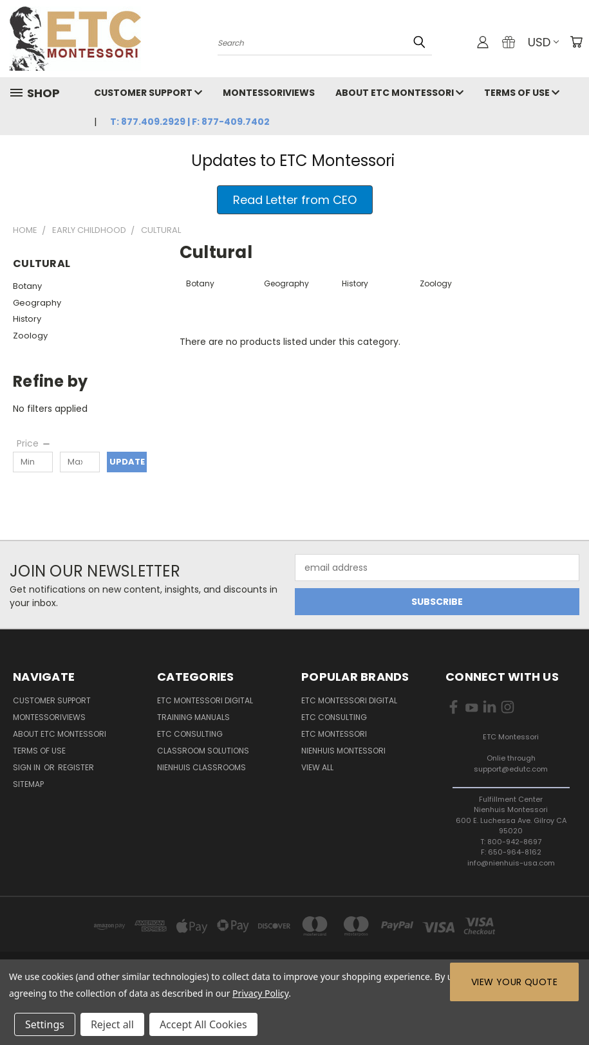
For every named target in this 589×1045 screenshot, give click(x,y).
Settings (44, 1024)
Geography (37, 303)
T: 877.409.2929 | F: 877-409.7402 (190, 121)
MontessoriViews (269, 92)
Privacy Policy (260, 993)
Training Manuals (193, 717)
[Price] (34, 443)
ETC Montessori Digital (205, 700)
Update (127, 462)
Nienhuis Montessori (343, 750)
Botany (27, 286)
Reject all (112, 1024)
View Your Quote (514, 982)
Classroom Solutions (203, 750)
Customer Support (148, 92)
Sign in (27, 767)
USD (543, 42)
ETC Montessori (334, 733)
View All (317, 767)
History (27, 319)
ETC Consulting (190, 733)
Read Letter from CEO (295, 200)
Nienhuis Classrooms (201, 767)
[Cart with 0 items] (576, 41)
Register (76, 767)
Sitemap (28, 784)
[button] (295, 199)
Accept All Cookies (203, 1024)
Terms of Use (521, 92)
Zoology (30, 335)
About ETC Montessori (399, 92)
